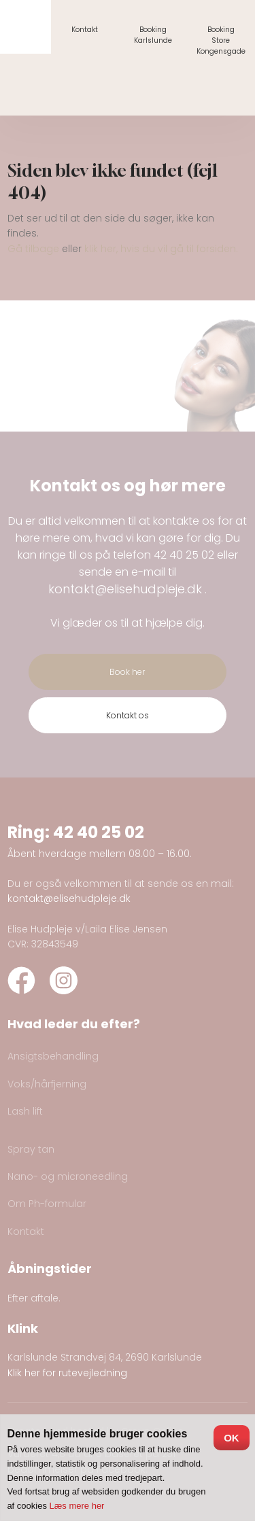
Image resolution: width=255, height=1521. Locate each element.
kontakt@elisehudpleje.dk (125, 588)
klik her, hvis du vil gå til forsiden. (161, 249)
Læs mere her (77, 1506)
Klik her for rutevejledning (67, 1373)
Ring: (30, 832)
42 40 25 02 (184, 555)
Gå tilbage (33, 249)
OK (231, 1438)
